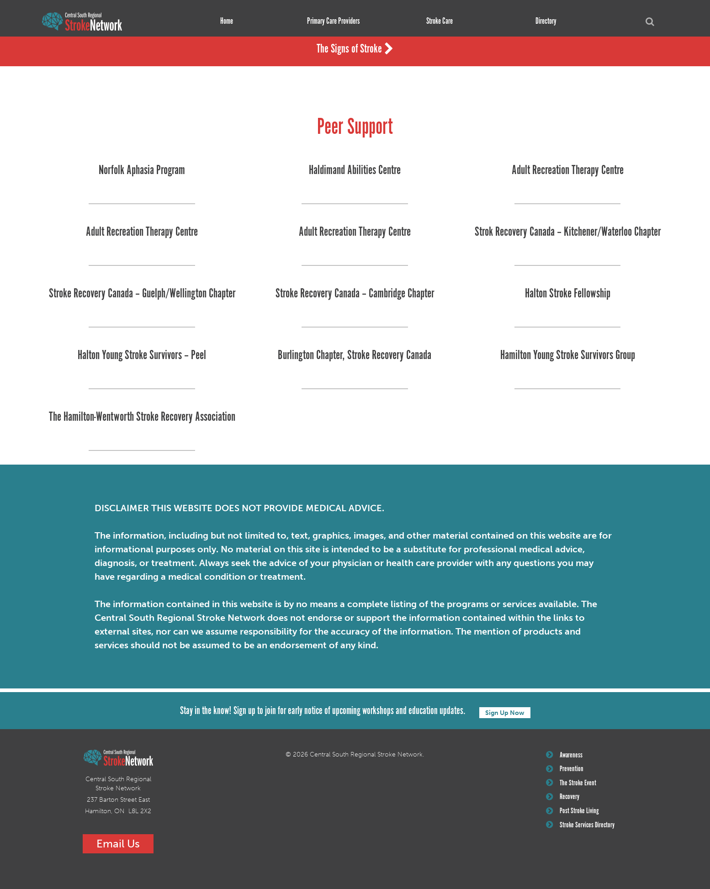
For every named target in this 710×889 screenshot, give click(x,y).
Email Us (118, 843)
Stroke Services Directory (582, 832)
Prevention (565, 771)
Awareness (565, 756)
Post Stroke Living (574, 817)
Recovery (564, 801)
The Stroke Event (572, 786)
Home (223, 21)
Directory (543, 21)
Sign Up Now (505, 711)
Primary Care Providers (330, 21)
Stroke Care (437, 21)
